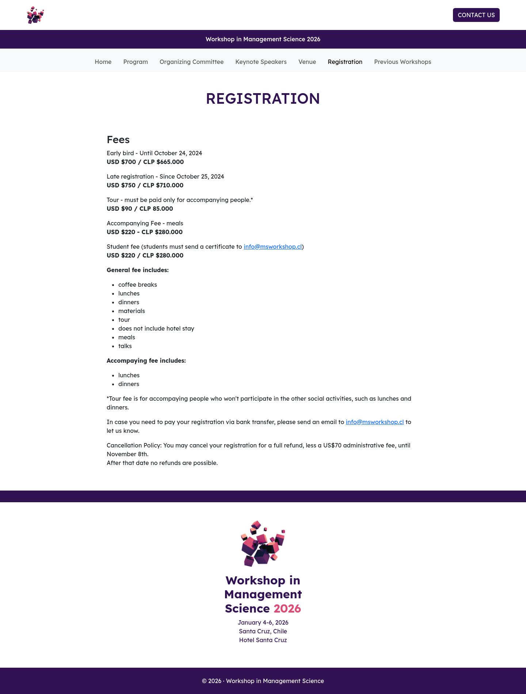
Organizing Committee (192, 61)
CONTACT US (476, 15)
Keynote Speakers (261, 61)
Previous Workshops (402, 61)
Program (135, 61)
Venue (307, 61)
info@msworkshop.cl (273, 246)
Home (103, 61)
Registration (345, 61)
